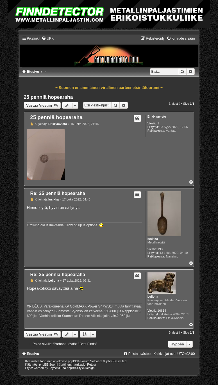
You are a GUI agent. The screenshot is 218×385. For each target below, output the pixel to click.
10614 (162, 310)
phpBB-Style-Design (81, 368)
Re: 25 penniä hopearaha (57, 193)
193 (160, 249)
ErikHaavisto (156, 116)
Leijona (152, 296)
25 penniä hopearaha (48, 97)
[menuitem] (48, 38)
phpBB (72, 361)
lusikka (152, 238)
